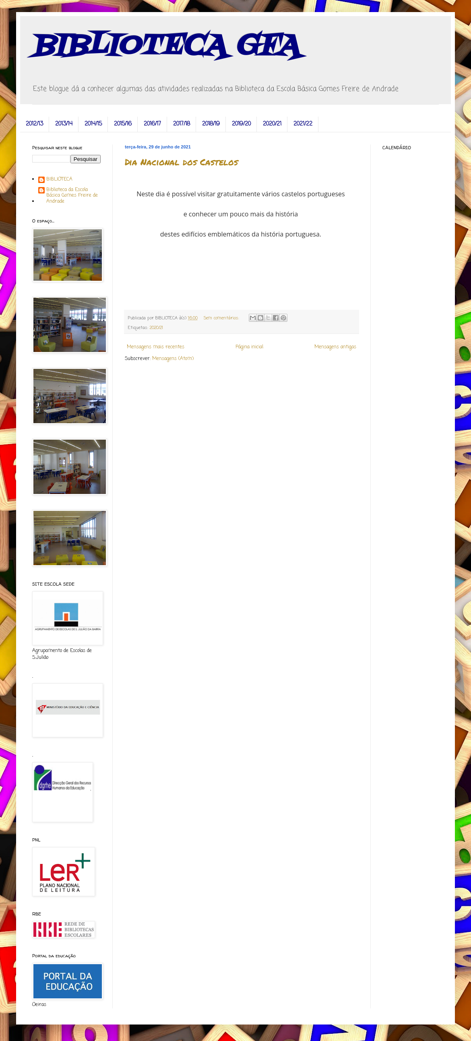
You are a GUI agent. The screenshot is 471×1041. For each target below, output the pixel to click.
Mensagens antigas (335, 347)
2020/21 (272, 124)
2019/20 (241, 124)
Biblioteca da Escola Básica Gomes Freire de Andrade (72, 195)
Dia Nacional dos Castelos (181, 162)
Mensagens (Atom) (173, 358)
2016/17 (152, 124)
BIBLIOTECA (59, 180)
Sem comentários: (222, 318)
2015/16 (123, 124)
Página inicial (249, 347)
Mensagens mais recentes (155, 347)
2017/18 (181, 124)
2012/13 (34, 124)
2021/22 (302, 124)
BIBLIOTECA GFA (165, 46)
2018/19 (211, 124)
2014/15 (93, 124)
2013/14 (63, 124)
